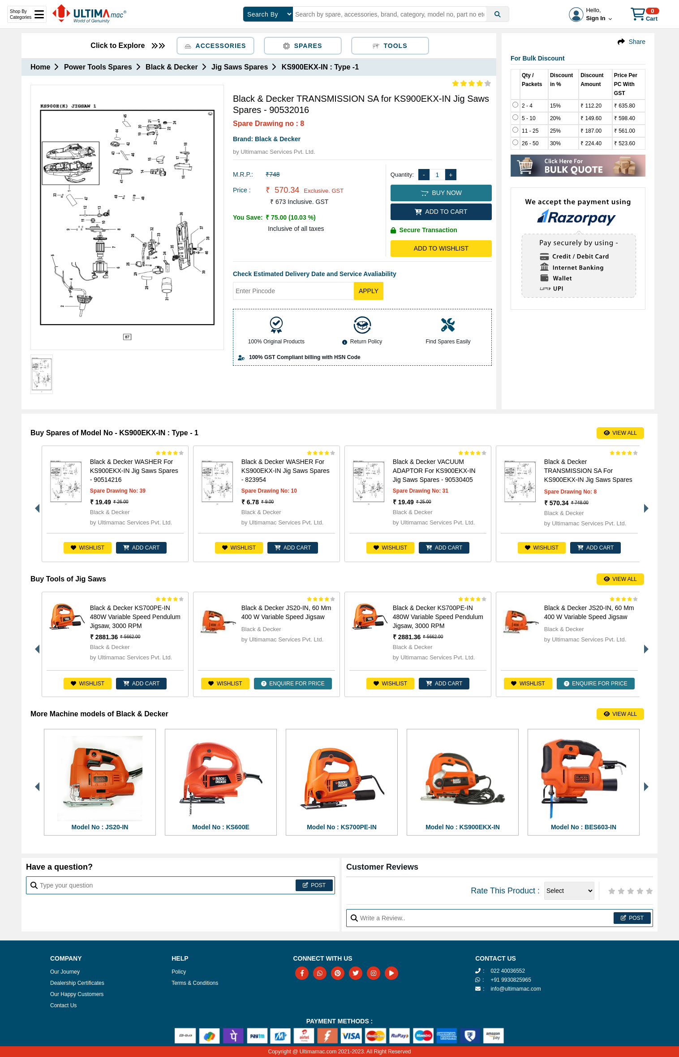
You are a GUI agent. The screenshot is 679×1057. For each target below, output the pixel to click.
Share (637, 41)
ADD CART (141, 548)
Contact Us (63, 1005)
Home (40, 67)
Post (314, 885)
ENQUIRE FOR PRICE (293, 683)
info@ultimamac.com (515, 989)
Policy (179, 972)
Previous (34, 503)
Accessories (215, 45)
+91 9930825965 (510, 980)
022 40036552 (507, 971)
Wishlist (87, 548)
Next (644, 503)
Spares (302, 45)
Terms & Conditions (195, 983)
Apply (368, 291)
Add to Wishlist (441, 248)
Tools (390, 45)
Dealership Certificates (77, 983)
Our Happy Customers (76, 994)
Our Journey (65, 972)
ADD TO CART (441, 211)
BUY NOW (441, 192)
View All (620, 433)
